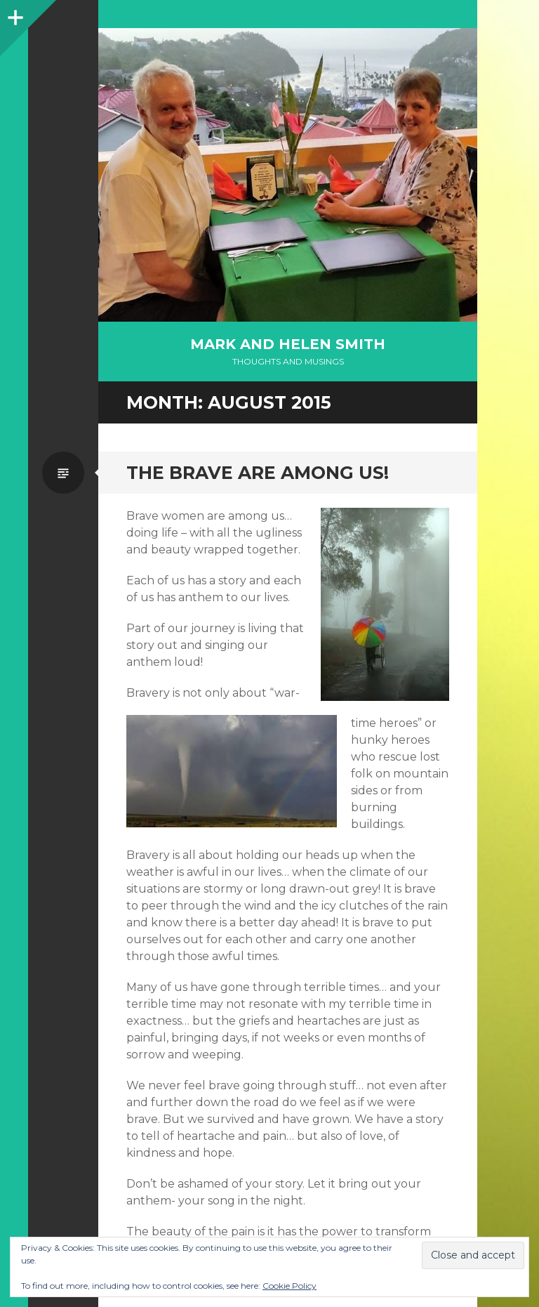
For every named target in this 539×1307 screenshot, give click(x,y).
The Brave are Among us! (257, 472)
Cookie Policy (289, 1285)
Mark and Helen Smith (287, 344)
